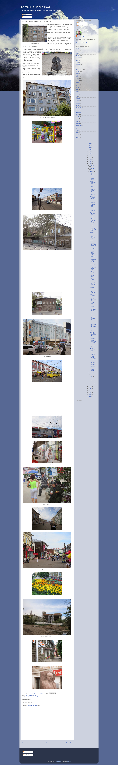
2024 (90, 145)
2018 (90, 155)
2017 (90, 157)
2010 (90, 392)
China (77, 62)
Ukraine (77, 134)
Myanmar (78, 105)
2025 (90, 143)
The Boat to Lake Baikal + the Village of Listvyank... (93, 207)
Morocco (78, 103)
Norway (77, 109)
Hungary (78, 85)
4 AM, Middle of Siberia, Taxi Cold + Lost (93, 229)
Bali (77, 53)
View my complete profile (81, 42)
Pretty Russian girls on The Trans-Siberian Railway (93, 176)
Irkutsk (27, 695)
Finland (77, 76)
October (92, 171)
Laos (77, 96)
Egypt (77, 73)
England (78, 75)
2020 (90, 151)
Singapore (78, 119)
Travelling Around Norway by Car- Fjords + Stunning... (93, 359)
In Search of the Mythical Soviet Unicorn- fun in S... (92, 251)
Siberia (34, 695)
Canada (77, 59)
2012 (90, 388)
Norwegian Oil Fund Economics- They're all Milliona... (93, 335)
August (91, 376)
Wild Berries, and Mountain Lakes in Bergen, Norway (92, 367)
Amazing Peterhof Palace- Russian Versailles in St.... (92, 235)
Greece (77, 84)
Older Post (69, 743)
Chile (77, 60)
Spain (77, 121)
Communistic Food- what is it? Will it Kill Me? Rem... (93, 267)
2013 (90, 386)
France (77, 78)
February (92, 381)
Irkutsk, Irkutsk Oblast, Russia (33, 696)
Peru (77, 110)
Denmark (78, 71)
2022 (90, 147)
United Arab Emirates (81, 136)
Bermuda (78, 55)
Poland (77, 114)
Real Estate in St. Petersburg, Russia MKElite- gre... (93, 259)
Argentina (78, 48)
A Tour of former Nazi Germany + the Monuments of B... (93, 282)
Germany (78, 80)
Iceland (77, 87)
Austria (77, 51)
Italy (77, 91)
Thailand (78, 128)
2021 (90, 149)
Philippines (78, 112)
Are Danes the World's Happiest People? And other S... (93, 343)
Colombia (78, 64)
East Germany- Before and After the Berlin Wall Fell (93, 297)
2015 (90, 161)
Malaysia (78, 98)
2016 (90, 159)
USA (77, 132)
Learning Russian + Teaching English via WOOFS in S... (93, 243)
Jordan (77, 94)
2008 (90, 396)
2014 (90, 163)
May (91, 380)
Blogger (69, 761)
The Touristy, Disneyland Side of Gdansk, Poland (93, 311)
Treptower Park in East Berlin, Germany (92, 290)
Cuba (77, 67)
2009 (90, 394)
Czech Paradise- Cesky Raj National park (92, 274)
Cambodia (78, 57)
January (92, 383)
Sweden (78, 123)
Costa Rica (78, 66)
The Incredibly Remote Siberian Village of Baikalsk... (92, 191)
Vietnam (78, 137)
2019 (90, 153)
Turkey (77, 130)
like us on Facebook (32, 705)
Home (48, 743)
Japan (77, 93)
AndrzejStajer (58, 761)
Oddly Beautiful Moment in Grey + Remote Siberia (92, 215)
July (91, 378)
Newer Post (26, 743)
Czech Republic (79, 69)
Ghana (77, 82)
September (92, 372)
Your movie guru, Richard (83, 36)
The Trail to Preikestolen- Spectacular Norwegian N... (93, 326)
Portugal (78, 116)
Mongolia (78, 101)
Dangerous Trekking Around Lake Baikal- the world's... (92, 199)
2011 (90, 390)
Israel (77, 89)
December (92, 165)
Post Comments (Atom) (33, 746)
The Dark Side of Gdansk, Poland (92, 304)
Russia (30, 695)
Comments (25, 17)
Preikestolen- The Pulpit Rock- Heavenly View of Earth (92, 318)
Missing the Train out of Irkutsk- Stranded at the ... (93, 184)
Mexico (77, 100)
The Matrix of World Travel (35, 6)
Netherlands (78, 107)
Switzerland (78, 125)
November (92, 168)
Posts (24, 14)
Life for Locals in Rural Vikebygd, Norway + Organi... (92, 351)
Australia (78, 50)
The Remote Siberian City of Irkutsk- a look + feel (92, 223)
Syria (77, 127)
